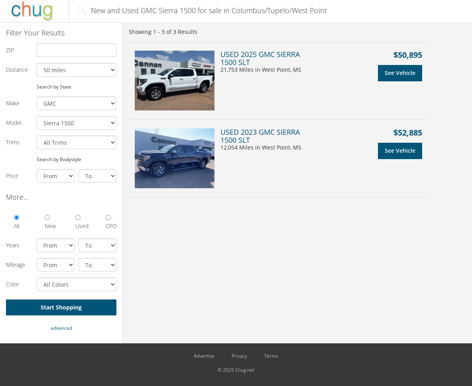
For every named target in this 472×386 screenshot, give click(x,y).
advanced (61, 328)
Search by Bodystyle (59, 159)
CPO (111, 222)
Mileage (15, 264)
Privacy (239, 356)
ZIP (10, 50)
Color (12, 284)
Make (13, 103)
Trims (13, 142)
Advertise (204, 356)
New (50, 222)
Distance (17, 69)
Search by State (54, 86)
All (17, 222)
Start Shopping (61, 307)
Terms (271, 356)
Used (80, 222)
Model (14, 122)
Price (12, 175)
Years (13, 245)
